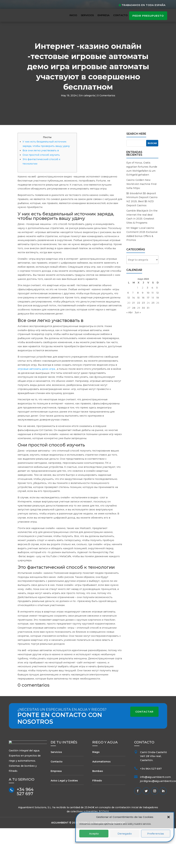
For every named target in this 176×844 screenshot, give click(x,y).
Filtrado (97, 795)
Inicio (73, 15)
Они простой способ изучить (41, 169)
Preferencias (155, 833)
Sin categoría (87, 110)
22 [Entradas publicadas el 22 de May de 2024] (138, 317)
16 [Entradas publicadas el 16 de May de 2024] (143, 312)
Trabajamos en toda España (143, 5)
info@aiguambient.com (155, 791)
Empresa (103, 15)
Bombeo (97, 785)
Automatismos (101, 776)
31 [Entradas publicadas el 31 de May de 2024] (148, 322)
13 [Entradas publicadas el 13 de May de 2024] (128, 312)
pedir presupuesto (148, 15)
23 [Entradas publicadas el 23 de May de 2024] (143, 317)
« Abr (129, 327)
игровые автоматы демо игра (36, 383)
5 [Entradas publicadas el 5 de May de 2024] (157, 302)
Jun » (138, 327)
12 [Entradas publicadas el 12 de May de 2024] (157, 307)
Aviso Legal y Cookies (64, 795)
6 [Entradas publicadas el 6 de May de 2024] (128, 307)
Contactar (144, 726)
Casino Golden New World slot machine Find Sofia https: (141, 198)
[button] (168, 817)
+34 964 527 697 (25, 807)
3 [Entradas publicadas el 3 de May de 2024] (147, 302)
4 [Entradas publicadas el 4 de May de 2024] (152, 302)
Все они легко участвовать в (41, 165)
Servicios (87, 15)
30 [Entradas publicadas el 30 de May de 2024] (143, 322)
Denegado (125, 833)
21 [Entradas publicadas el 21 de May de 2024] (133, 317)
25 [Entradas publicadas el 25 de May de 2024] (152, 317)
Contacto (120, 15)
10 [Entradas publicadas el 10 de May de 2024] (148, 307)
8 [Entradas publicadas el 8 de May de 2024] (138, 307)
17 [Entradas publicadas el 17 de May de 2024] (148, 312)
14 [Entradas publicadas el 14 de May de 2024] (133, 312)
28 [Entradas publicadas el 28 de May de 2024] (133, 322)
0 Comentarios (106, 110)
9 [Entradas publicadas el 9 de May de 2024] (142, 307)
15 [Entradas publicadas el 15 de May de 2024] (138, 312)
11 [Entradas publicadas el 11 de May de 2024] (152, 307)
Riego (96, 766)
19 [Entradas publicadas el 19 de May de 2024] (157, 312)
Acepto (94, 833)
